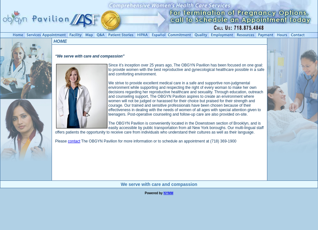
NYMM (168, 193)
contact (74, 141)
